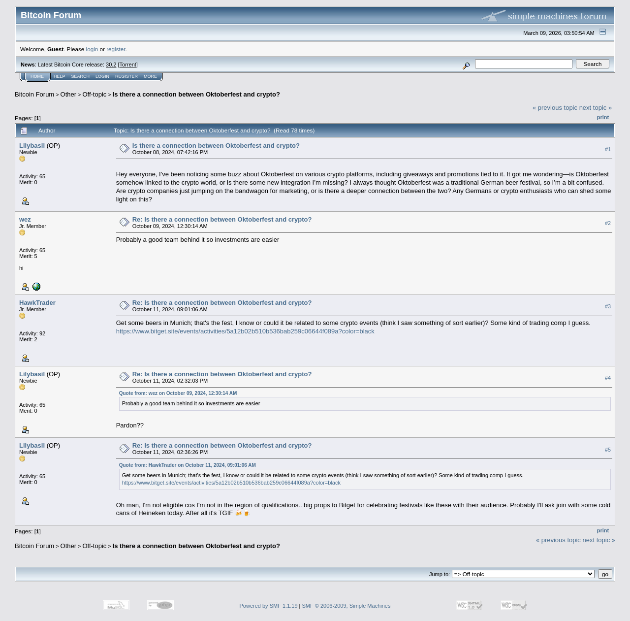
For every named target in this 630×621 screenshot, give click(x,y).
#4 (608, 378)
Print (603, 117)
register (115, 49)
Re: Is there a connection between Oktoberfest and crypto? (222, 219)
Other (69, 94)
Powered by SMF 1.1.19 (269, 606)
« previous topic (555, 107)
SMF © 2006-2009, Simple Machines (346, 606)
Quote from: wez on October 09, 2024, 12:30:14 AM (178, 393)
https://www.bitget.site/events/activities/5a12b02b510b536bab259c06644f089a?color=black (245, 331)
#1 (608, 149)
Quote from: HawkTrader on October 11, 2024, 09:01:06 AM (187, 465)
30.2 (111, 64)
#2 (608, 223)
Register (126, 76)
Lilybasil (32, 145)
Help (59, 76)
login (92, 49)
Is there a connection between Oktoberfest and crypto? (196, 94)
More (150, 76)
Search (80, 76)
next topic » (595, 107)
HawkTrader (37, 302)
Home (37, 76)
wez (25, 219)
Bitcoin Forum (34, 94)
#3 (608, 306)
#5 (608, 450)
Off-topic (94, 94)
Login (102, 76)
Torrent (128, 64)
